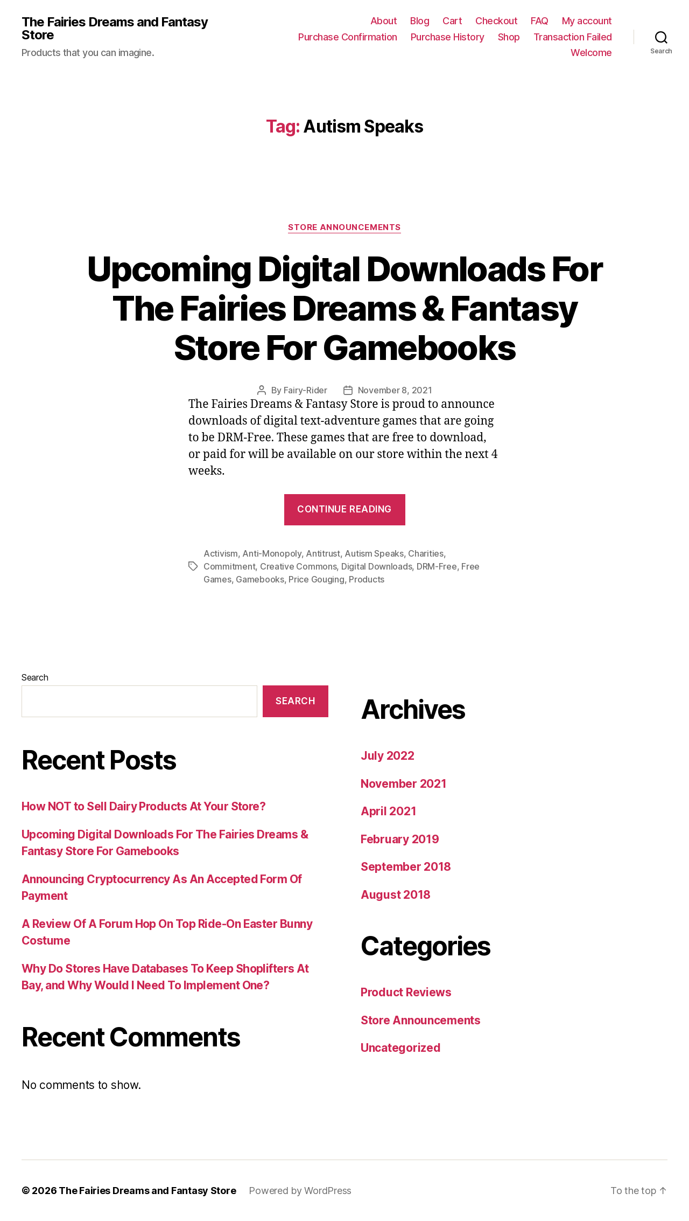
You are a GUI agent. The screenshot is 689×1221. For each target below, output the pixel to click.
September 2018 (406, 866)
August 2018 (396, 894)
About (383, 20)
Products (366, 579)
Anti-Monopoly (271, 553)
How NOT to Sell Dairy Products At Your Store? (143, 806)
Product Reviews (406, 992)
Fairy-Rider (305, 390)
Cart (452, 20)
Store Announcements (344, 227)
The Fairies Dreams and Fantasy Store (115, 28)
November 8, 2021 (395, 390)
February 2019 (400, 839)
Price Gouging (316, 579)
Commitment (229, 566)
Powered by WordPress (300, 1190)
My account (587, 20)
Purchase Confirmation (347, 37)
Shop (509, 37)
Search (35, 677)
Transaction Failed (572, 37)
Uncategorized (401, 1047)
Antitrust (323, 553)
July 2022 (387, 755)
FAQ (540, 20)
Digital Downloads (376, 566)
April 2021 (388, 811)
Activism (220, 553)
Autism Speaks (374, 553)
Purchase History (447, 37)
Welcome (591, 52)
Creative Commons (298, 566)
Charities (426, 553)
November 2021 (404, 783)
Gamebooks (260, 579)
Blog (419, 20)
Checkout (496, 20)
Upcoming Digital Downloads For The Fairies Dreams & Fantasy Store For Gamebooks (344, 308)
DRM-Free (437, 566)
